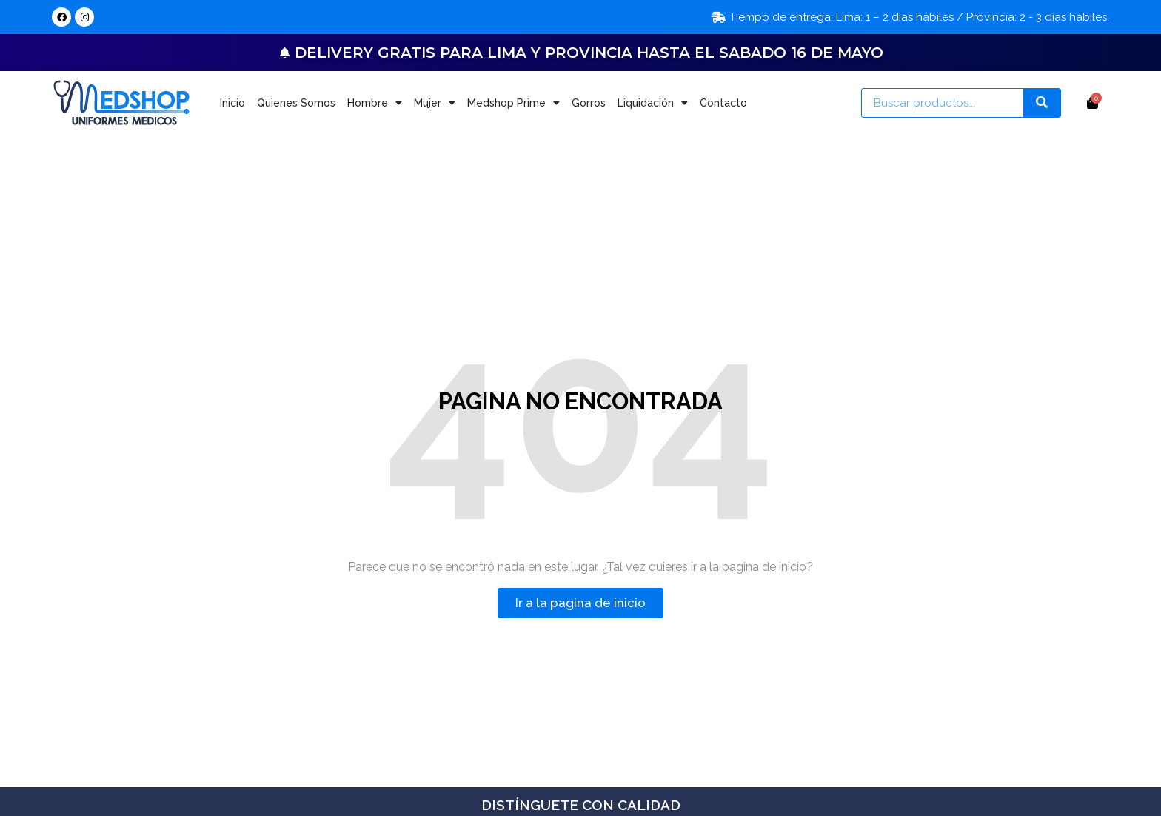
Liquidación (653, 103)
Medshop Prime (513, 103)
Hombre (374, 103)
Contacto (723, 103)
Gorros (589, 103)
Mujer (434, 103)
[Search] (1041, 103)
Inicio (232, 103)
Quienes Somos (296, 103)
